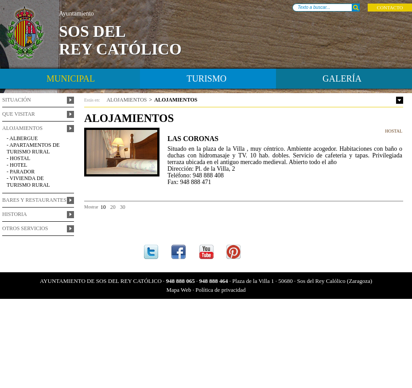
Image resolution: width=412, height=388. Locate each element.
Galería (342, 78)
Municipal (71, 78)
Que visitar (18, 114)
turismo (206, 78)
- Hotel (17, 165)
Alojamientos (22, 128)
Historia (14, 214)
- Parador (21, 172)
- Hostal (18, 158)
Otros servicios (25, 228)
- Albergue (22, 138)
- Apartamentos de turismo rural (33, 148)
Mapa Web (178, 289)
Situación (16, 100)
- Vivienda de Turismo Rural (28, 181)
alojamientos (126, 100)
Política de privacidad (220, 289)
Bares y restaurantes (34, 200)
